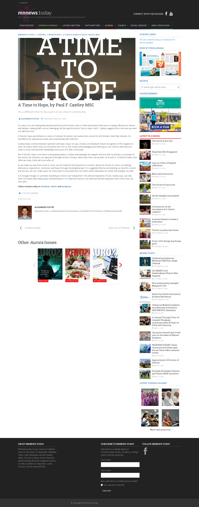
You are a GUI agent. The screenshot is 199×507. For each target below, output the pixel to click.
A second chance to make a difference (165, 220)
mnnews (35, 12)
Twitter (54, 186)
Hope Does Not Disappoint (164, 152)
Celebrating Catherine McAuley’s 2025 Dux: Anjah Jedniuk (164, 261)
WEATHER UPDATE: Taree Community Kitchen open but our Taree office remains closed (165, 349)
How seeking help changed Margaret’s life (165, 284)
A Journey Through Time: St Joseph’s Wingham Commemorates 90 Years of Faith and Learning (165, 321)
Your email (105, 470)
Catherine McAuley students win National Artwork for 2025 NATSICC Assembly (166, 307)
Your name (106, 459)
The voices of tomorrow (163, 184)
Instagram (66, 186)
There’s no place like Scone (165, 230)
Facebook (45, 186)
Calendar (23, 3)
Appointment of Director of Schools (165, 361)
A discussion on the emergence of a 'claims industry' (163, 209)
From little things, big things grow (166, 242)
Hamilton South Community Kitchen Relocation (166, 295)
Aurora (34, 193)
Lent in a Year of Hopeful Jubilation (164, 164)
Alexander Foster (44, 207)
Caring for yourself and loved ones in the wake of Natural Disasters (166, 335)
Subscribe (106, 490)
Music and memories (162, 174)
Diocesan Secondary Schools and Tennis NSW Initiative (166, 372)
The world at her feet (162, 141)
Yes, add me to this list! (114, 485)
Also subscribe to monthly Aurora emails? (119, 481)
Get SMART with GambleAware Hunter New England (165, 273)
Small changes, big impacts (165, 195)
